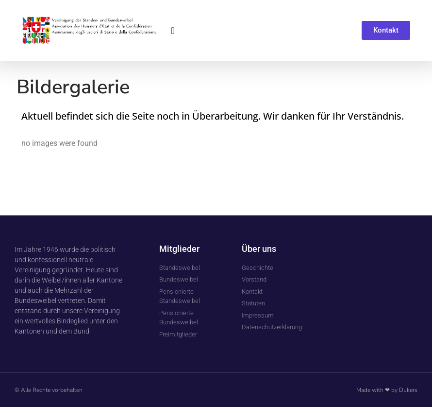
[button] (173, 30)
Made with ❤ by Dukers (386, 390)
